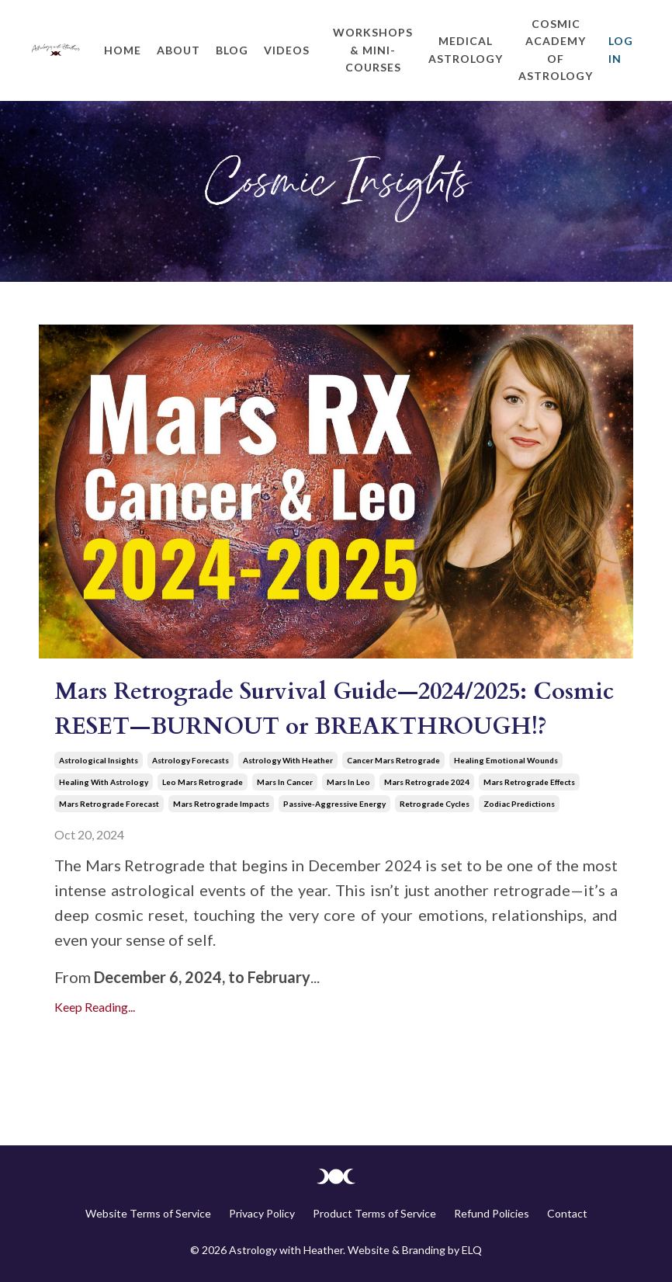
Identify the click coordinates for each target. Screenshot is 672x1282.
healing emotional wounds (506, 760)
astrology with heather (288, 760)
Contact (567, 1213)
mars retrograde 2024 (426, 782)
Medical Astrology (465, 49)
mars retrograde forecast (109, 803)
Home (122, 50)
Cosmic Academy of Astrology (555, 49)
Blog (232, 50)
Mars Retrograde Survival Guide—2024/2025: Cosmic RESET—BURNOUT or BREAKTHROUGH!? (334, 709)
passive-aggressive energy (334, 803)
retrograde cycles (434, 803)
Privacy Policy (262, 1213)
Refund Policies (491, 1213)
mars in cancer (285, 782)
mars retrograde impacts (221, 803)
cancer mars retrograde (393, 760)
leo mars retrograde (202, 782)
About (178, 50)
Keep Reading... (94, 1006)
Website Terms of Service (148, 1213)
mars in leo (348, 782)
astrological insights (98, 760)
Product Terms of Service (374, 1213)
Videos (287, 50)
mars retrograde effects (529, 782)
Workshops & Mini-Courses (373, 50)
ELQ (472, 1249)
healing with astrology (103, 782)
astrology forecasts (190, 760)
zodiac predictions (519, 803)
